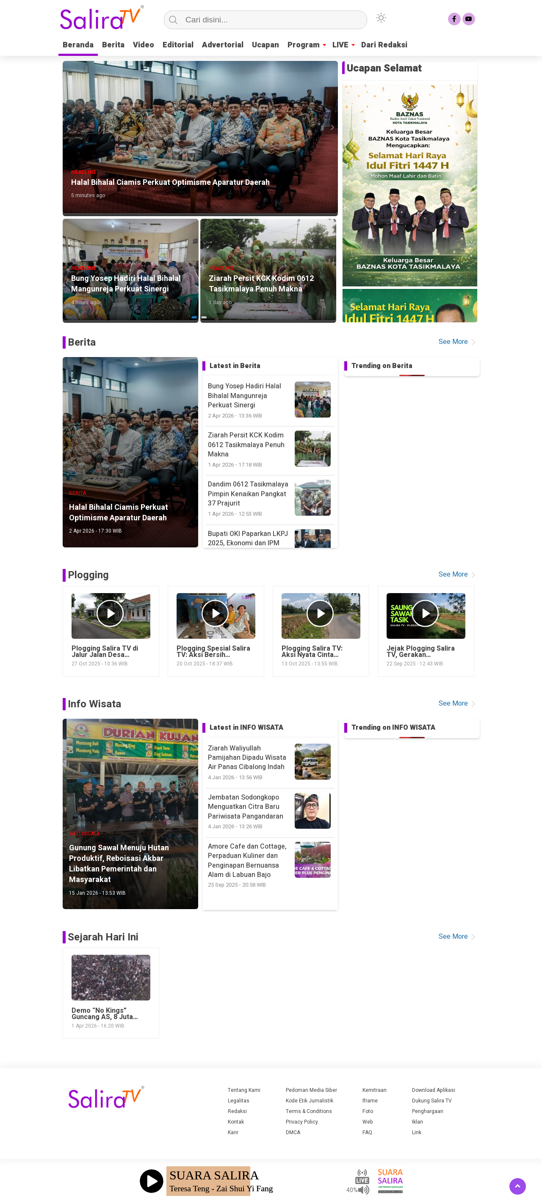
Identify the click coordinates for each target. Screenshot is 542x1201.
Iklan (417, 1122)
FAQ (367, 1132)
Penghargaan (427, 1111)
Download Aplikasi (433, 1090)
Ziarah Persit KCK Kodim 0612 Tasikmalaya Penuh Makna (271, 449)
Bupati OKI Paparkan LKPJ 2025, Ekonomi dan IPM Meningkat (271, 548)
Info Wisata (94, 704)
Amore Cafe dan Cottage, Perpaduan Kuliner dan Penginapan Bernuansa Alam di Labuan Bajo (271, 865)
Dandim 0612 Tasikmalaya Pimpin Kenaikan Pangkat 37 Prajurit (271, 498)
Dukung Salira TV (432, 1101)
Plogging (88, 575)
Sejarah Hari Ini (103, 937)
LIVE (340, 45)
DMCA (293, 1132)
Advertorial (222, 45)
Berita (113, 45)
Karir (233, 1132)
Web (367, 1122)
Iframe (370, 1101)
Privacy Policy (302, 1122)
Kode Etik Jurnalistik (309, 1101)
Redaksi (237, 1111)
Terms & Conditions (309, 1111)
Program (304, 45)
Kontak (236, 1122)
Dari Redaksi (384, 45)
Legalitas (238, 1101)
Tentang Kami (244, 1090)
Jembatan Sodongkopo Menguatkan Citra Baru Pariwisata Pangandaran (271, 811)
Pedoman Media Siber (311, 1090)
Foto (367, 1111)
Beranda (78, 45)
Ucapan (265, 45)
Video (143, 45)
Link (416, 1132)
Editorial (178, 45)
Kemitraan (374, 1090)
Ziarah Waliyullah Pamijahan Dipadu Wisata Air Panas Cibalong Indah (271, 762)
